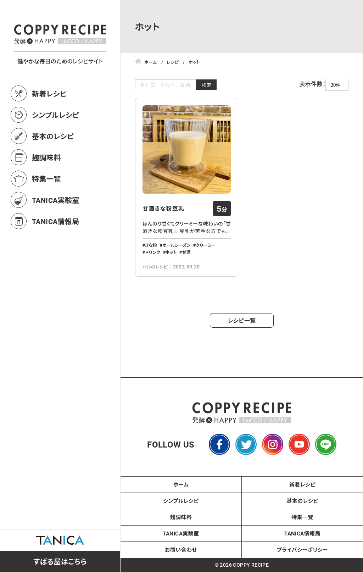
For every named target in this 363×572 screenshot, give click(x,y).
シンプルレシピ (55, 146)
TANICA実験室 (55, 231)
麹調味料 (46, 188)
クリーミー (205, 245)
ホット (171, 252)
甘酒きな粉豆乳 (163, 208)
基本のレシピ (53, 167)
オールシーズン (176, 245)
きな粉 (151, 245)
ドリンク (152, 252)
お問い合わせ (181, 549)
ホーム (181, 484)
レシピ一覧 (242, 320)
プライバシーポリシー (302, 549)
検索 (206, 85)
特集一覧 (46, 210)
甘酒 (186, 252)
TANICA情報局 (55, 252)
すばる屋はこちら (60, 561)
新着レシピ (49, 124)
